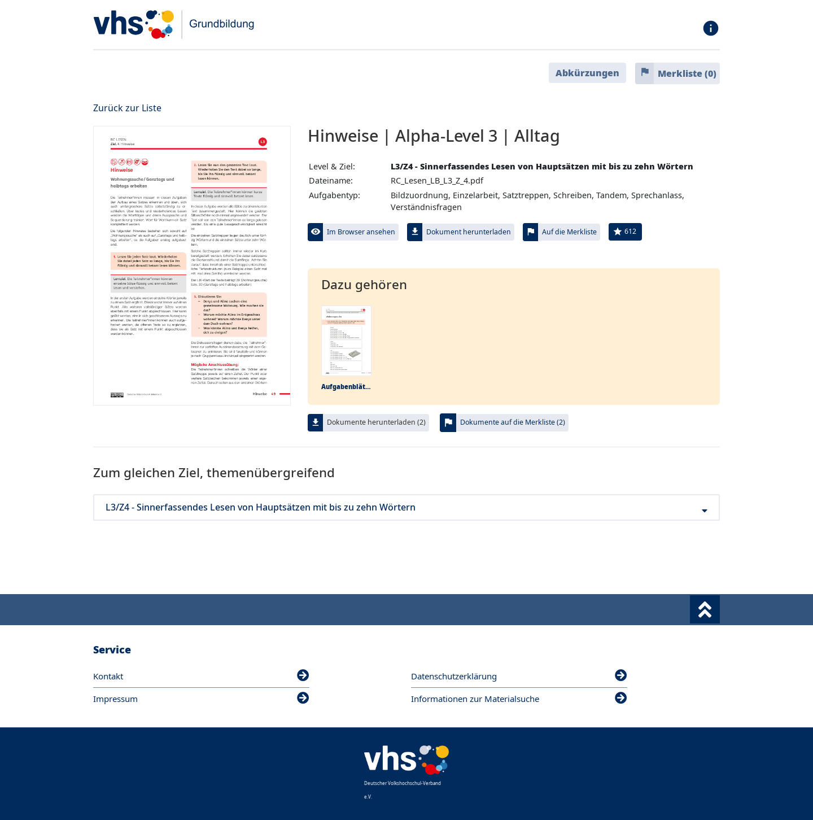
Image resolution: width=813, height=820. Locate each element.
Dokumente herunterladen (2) (376, 422)
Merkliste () (687, 73)
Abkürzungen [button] (587, 73)
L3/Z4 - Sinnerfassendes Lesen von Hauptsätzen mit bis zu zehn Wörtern (406, 507)
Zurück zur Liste (127, 108)
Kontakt (201, 676)
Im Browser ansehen (361, 232)
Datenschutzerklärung (519, 676)
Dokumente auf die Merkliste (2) (512, 422)
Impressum (201, 698)
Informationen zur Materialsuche (519, 698)
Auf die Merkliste (569, 232)
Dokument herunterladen (468, 232)
